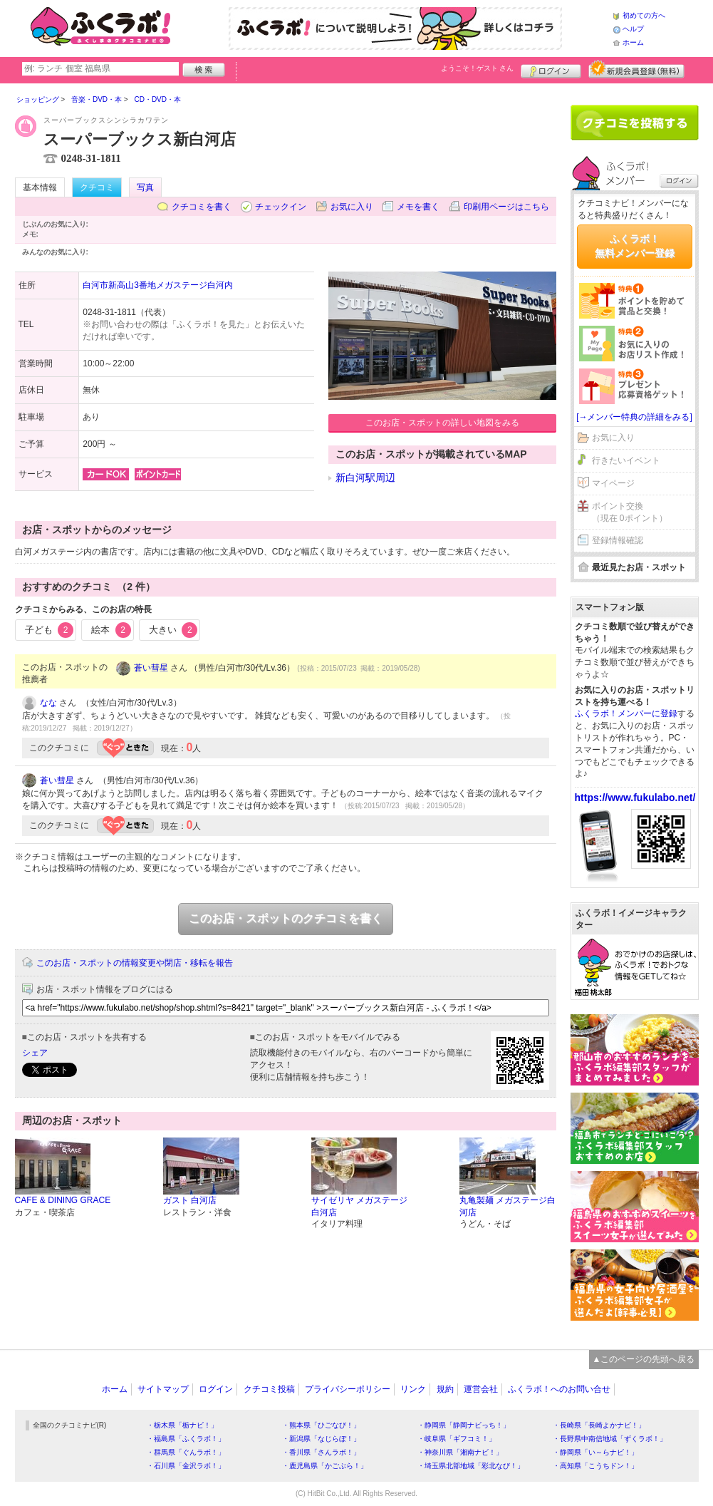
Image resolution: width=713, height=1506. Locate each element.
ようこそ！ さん (477, 68)
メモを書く (418, 207)
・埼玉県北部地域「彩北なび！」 (470, 1466)
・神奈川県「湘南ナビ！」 (460, 1452)
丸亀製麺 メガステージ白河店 (507, 1206)
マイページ (613, 483)
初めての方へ (644, 15)
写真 (145, 187)
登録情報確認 (617, 540)
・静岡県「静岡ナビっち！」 (463, 1425)
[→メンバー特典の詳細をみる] (634, 417)
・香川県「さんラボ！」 (321, 1452)
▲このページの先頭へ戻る (644, 1359)
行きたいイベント (626, 460)
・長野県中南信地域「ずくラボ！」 (610, 1439)
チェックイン (280, 207)
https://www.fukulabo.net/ (635, 797)
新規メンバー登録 (636, 69)
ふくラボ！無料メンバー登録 (635, 246)
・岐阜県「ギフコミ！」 (456, 1439)
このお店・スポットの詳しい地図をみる (442, 423)
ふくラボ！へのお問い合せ (559, 1389)
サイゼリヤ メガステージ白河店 (359, 1206)
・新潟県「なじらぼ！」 (321, 1439)
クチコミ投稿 (269, 1389)
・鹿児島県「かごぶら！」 (325, 1466)
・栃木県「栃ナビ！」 (182, 1425)
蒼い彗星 (151, 668)
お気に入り (352, 207)
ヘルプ (633, 29)
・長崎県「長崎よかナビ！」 (599, 1425)
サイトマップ (163, 1389)
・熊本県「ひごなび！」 (321, 1425)
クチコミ (97, 187)
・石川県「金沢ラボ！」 (186, 1466)
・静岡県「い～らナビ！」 (595, 1452)
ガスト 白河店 (190, 1200)
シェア (35, 1053)
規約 (445, 1389)
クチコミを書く (201, 207)
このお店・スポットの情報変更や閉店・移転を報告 (134, 963)
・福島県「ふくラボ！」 (186, 1439)
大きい (173, 630)
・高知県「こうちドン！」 (595, 1466)
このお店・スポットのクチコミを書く (285, 918)
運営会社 (481, 1389)
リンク (413, 1389)
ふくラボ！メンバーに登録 (626, 713)
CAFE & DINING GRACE (63, 1200)
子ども (49, 630)
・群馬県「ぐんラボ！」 (186, 1452)
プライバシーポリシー (347, 1389)
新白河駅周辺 (365, 477)
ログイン (551, 69)
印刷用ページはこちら (506, 207)
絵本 (111, 630)
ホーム (633, 42)
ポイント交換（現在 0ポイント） (629, 512)
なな (48, 703)
